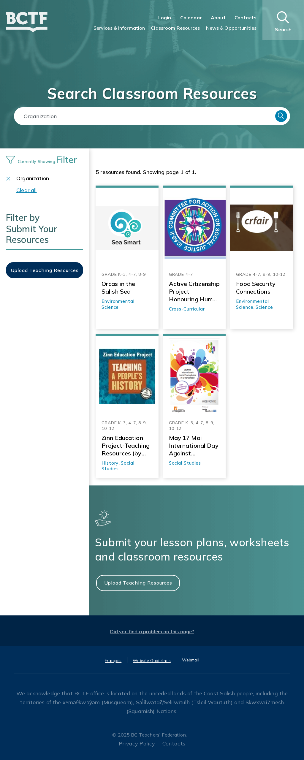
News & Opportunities (231, 28)
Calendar (191, 17)
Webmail (190, 660)
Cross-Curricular (187, 309)
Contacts (245, 17)
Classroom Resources (175, 28)
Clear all (26, 190)
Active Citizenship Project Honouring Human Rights (194, 291)
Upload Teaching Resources (138, 582)
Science (264, 307)
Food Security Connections (256, 287)
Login (164, 17)
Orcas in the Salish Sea (118, 287)
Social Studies (118, 466)
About (218, 17)
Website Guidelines (152, 660)
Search (281, 116)
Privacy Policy (137, 743)
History (110, 463)
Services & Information (119, 28)
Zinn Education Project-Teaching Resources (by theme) (126, 445)
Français (113, 660)
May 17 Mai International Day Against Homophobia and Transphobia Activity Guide (193, 445)
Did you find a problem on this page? (152, 631)
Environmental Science (118, 304)
